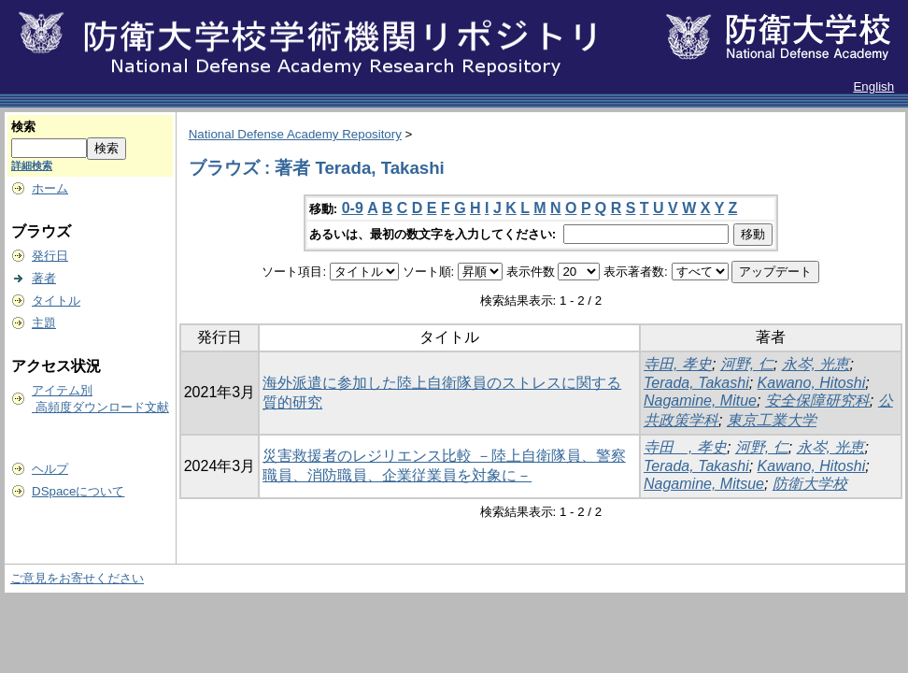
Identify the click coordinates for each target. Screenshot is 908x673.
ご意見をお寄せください (77, 578)
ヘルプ (50, 469)
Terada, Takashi (696, 383)
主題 (44, 323)
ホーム (50, 188)
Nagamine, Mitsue (704, 484)
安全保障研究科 (817, 400)
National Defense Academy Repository (295, 134)
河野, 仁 (746, 364)
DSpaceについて (78, 491)
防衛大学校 (810, 484)
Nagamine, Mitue (700, 400)
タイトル (56, 301)
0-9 (352, 208)
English (873, 86)
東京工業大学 (771, 420)
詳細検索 (31, 165)
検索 (23, 127)
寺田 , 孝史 (685, 447)
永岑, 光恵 (816, 364)
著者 (44, 278)
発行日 (50, 256)
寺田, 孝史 (678, 364)
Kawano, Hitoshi (812, 383)
